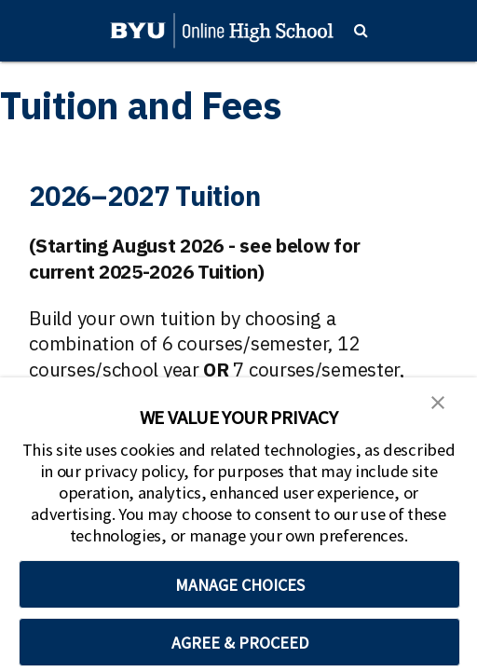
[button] (437, 401)
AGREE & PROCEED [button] (239, 642)
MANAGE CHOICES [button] (240, 585)
